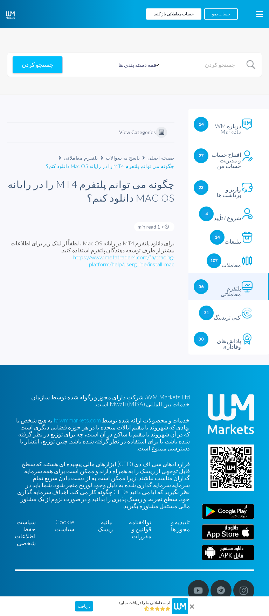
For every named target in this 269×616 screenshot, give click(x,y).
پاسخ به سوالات (123, 158)
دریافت (84, 606)
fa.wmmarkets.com (77, 420)
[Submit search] (37, 64)
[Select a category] (113, 65)
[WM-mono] (10, 15)
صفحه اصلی (160, 158)
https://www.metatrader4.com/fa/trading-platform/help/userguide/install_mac (123, 260)
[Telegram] (221, 590)
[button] (259, 14)
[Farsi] (228, 552)
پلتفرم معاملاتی (81, 158)
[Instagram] (243, 590)
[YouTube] (198, 590)
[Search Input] (202, 64)
